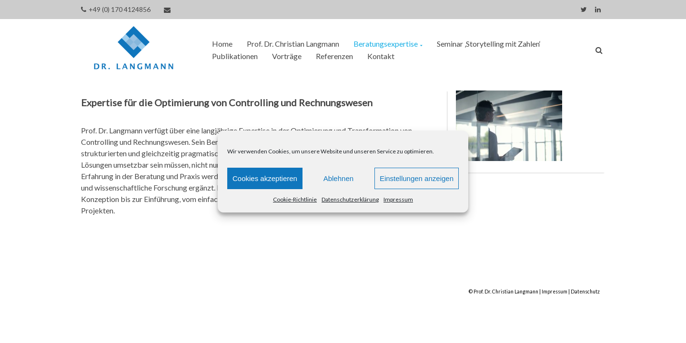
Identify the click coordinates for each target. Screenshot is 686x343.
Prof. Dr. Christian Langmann (293, 43)
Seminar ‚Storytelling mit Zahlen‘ (489, 43)
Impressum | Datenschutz (571, 291)
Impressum (398, 199)
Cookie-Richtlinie (295, 199)
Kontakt (380, 56)
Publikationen (235, 56)
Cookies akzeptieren (264, 178)
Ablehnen (338, 178)
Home (222, 43)
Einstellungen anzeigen (417, 178)
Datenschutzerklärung (350, 199)
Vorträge (287, 56)
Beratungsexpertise (385, 43)
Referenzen (334, 56)
